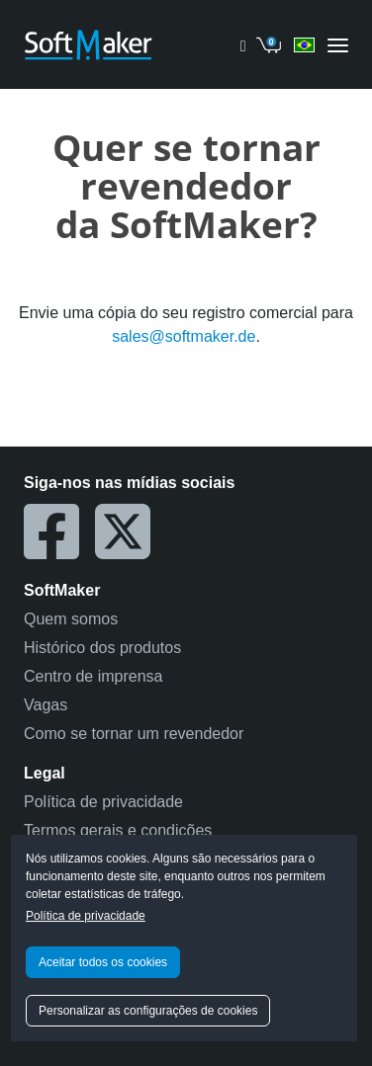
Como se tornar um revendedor (133, 733)
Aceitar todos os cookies (103, 962)
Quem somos (71, 619)
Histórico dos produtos (102, 647)
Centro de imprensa (93, 676)
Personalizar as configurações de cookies (148, 1011)
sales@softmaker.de (183, 336)
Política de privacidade (85, 916)
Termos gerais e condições (118, 830)
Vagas (45, 705)
